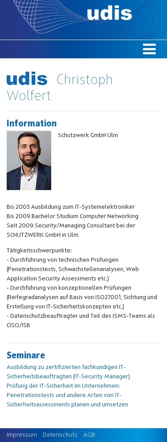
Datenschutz (60, 435)
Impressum (22, 435)
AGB (89, 435)
